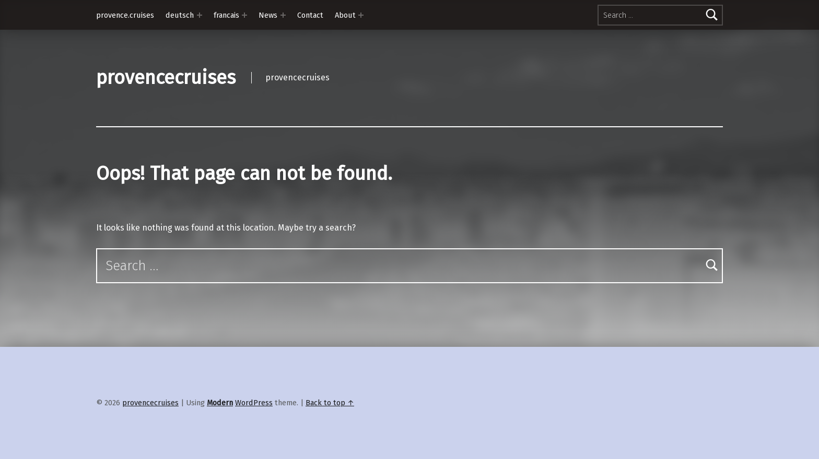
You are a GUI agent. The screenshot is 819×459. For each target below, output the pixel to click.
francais (226, 15)
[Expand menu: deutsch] (199, 15)
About (345, 15)
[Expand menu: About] (361, 15)
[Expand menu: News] (283, 15)
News (268, 15)
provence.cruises (125, 15)
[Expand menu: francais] (244, 15)
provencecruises (166, 77)
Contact (310, 15)
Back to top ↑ (330, 402)
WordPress (254, 402)
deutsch (180, 15)
